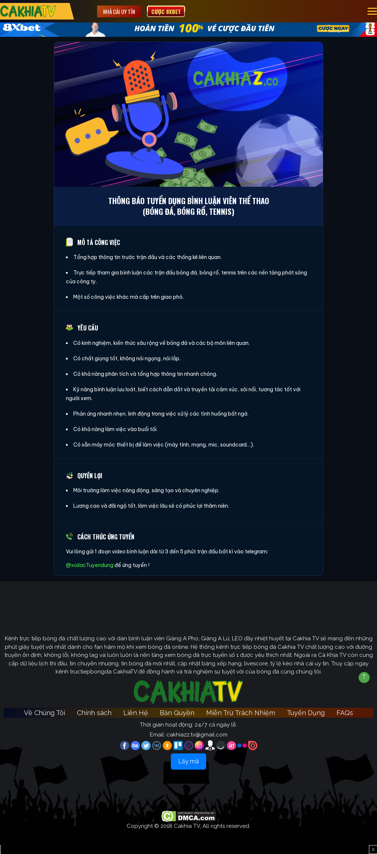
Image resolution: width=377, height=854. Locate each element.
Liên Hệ (135, 713)
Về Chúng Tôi (44, 713)
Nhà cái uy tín (119, 11)
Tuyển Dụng (306, 713)
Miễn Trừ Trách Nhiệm (240, 713)
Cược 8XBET (166, 11)
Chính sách (94, 713)
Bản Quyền (177, 713)
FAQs (345, 713)
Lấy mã (188, 761)
